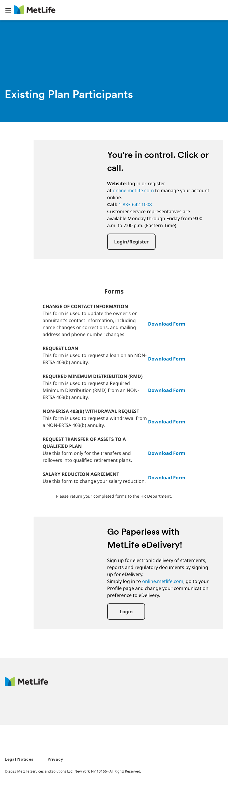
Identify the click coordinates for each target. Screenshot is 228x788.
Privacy (55, 759)
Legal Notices (19, 759)
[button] (8, 10)
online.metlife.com (133, 190)
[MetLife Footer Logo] (26, 684)
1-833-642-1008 (135, 204)
